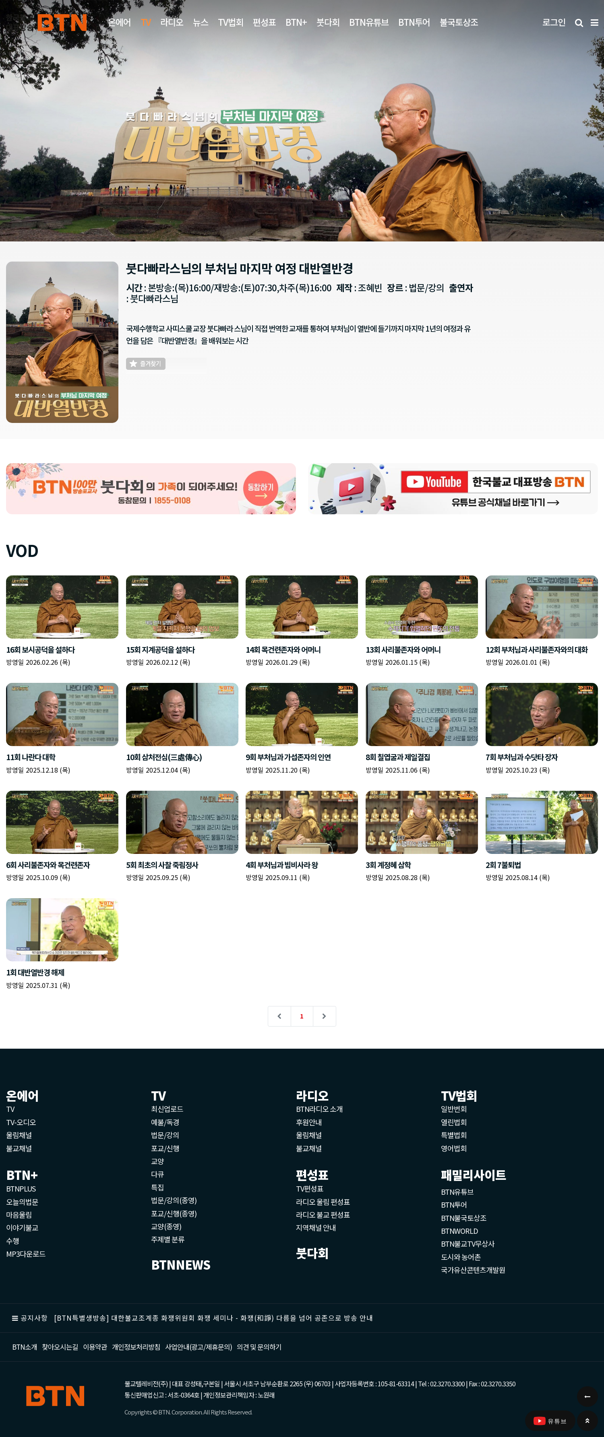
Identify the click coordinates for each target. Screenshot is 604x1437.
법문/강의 (165, 1135)
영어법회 (454, 1148)
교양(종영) (166, 1226)
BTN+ (296, 21)
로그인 (553, 21)
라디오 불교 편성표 (323, 1214)
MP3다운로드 (26, 1253)
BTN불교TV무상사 (467, 1243)
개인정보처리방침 (136, 1347)
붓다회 (327, 21)
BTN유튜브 (369, 21)
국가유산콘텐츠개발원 (473, 1269)
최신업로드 (167, 1108)
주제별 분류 (167, 1239)
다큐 (157, 1174)
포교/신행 (165, 1148)
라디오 (171, 21)
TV (10, 1108)
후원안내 (309, 1122)
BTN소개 (24, 1347)
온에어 (119, 21)
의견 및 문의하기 (259, 1347)
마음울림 (19, 1214)
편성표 (264, 21)
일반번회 (454, 1108)
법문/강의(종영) (174, 1200)
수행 (12, 1240)
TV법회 (230, 21)
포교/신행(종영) (174, 1213)
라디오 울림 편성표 (323, 1201)
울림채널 (19, 1135)
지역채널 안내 (316, 1227)
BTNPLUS (20, 1188)
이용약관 (95, 1347)
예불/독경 (165, 1122)
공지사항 (34, 1318)
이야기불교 (22, 1227)
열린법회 (454, 1122)
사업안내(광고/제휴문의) (198, 1347)
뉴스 (200, 21)
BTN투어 (414, 21)
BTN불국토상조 (463, 1217)
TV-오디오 (21, 1122)
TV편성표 (309, 1188)
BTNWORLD (459, 1230)
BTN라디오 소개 (319, 1108)
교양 (157, 1161)
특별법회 (454, 1135)
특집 (157, 1187)
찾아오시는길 (60, 1347)
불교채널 (19, 1148)
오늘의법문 (22, 1201)
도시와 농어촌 (461, 1256)
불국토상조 (459, 21)
